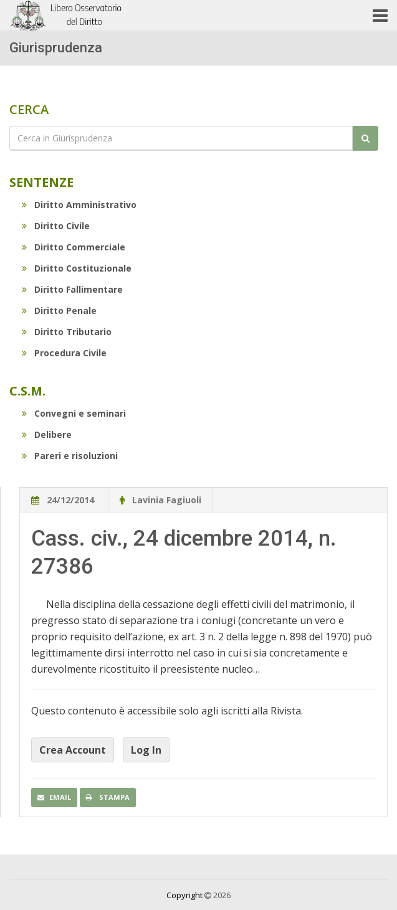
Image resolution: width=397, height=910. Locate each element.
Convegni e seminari (74, 413)
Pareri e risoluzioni (70, 456)
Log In (146, 750)
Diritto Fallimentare (72, 289)
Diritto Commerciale (73, 247)
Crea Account (72, 750)
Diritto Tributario (67, 332)
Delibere (47, 434)
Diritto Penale (59, 310)
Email (54, 797)
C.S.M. (27, 390)
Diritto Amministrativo (79, 205)
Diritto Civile (56, 226)
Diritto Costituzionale (77, 268)
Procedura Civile (64, 353)
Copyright (184, 895)
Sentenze (41, 182)
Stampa (108, 797)
